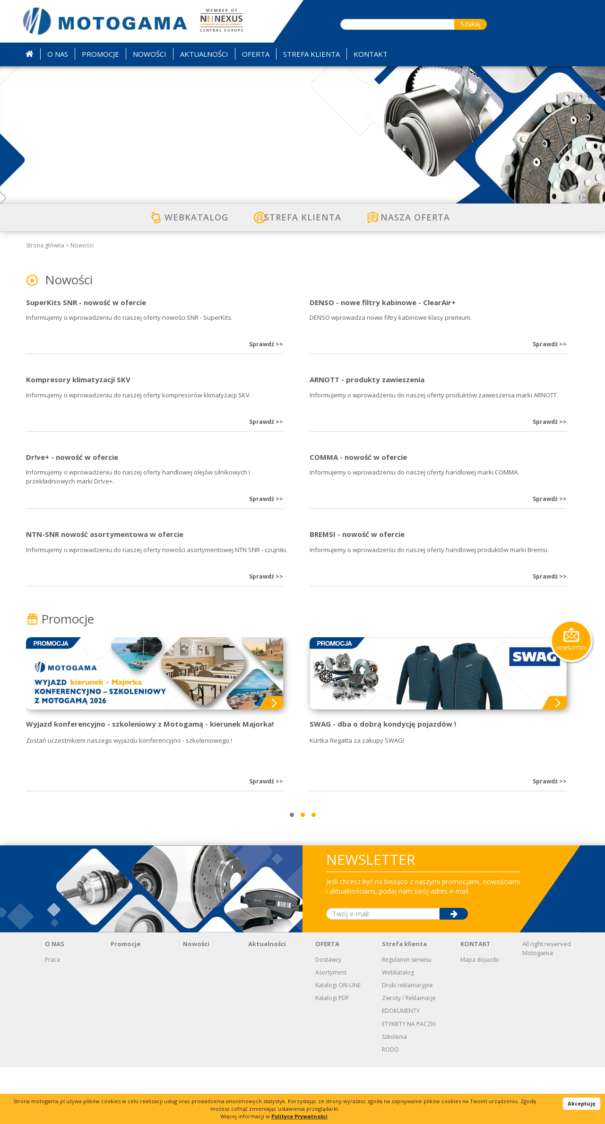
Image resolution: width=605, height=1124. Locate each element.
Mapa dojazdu (479, 1016)
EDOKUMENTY (401, 1067)
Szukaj (470, 23)
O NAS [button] (57, 54)
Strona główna (45, 245)
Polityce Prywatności (299, 1116)
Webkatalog (398, 1029)
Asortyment (330, 1029)
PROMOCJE (100, 54)
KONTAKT (475, 1000)
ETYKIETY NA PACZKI (409, 1081)
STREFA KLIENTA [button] (311, 54)
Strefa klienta (404, 1000)
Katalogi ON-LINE (338, 1042)
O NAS (54, 1000)
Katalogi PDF (332, 1055)
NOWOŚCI (149, 54)
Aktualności (267, 1000)
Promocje (60, 675)
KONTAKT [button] (371, 54)
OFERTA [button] (255, 54)
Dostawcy (328, 1016)
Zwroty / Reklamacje (409, 1055)
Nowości (82, 245)
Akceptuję (582, 1103)
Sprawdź (266, 358)
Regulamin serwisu (407, 1016)
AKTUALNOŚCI (204, 54)
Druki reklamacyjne (407, 1042)
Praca (52, 1016)
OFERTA (327, 1000)
